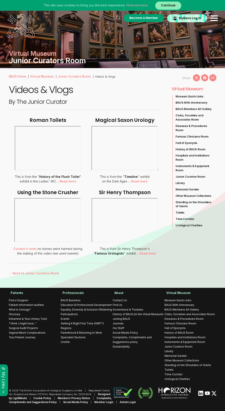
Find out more (136, 5)
